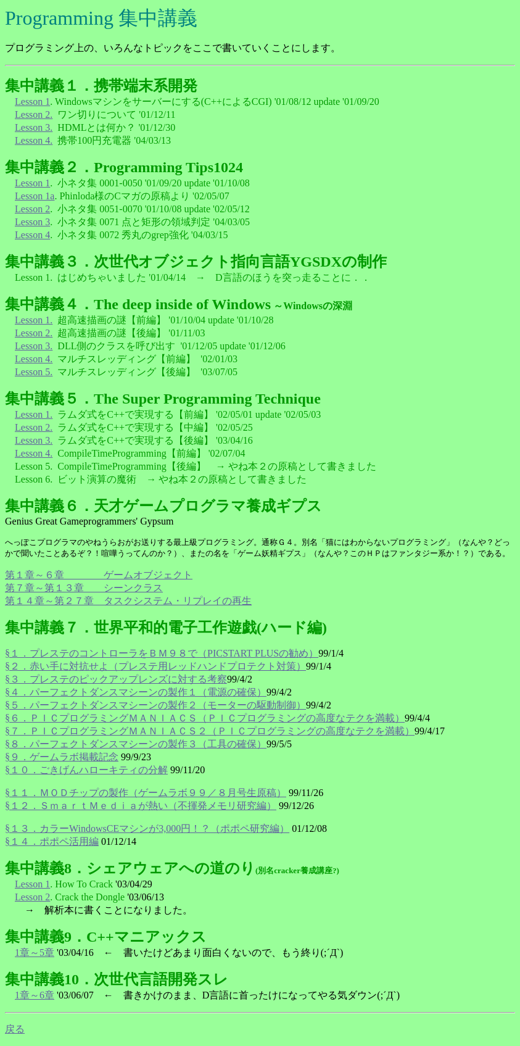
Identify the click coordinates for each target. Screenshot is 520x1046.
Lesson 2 (32, 209)
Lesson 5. (33, 372)
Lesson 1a (34, 196)
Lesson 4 (32, 235)
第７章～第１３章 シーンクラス (84, 588)
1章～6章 (34, 995)
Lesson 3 (32, 222)
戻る (15, 1029)
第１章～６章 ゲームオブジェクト (98, 575)
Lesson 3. (33, 127)
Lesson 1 (32, 101)
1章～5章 (34, 952)
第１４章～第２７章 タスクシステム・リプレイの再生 (128, 601)
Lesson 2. (33, 114)
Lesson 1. (33, 320)
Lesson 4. (33, 140)
